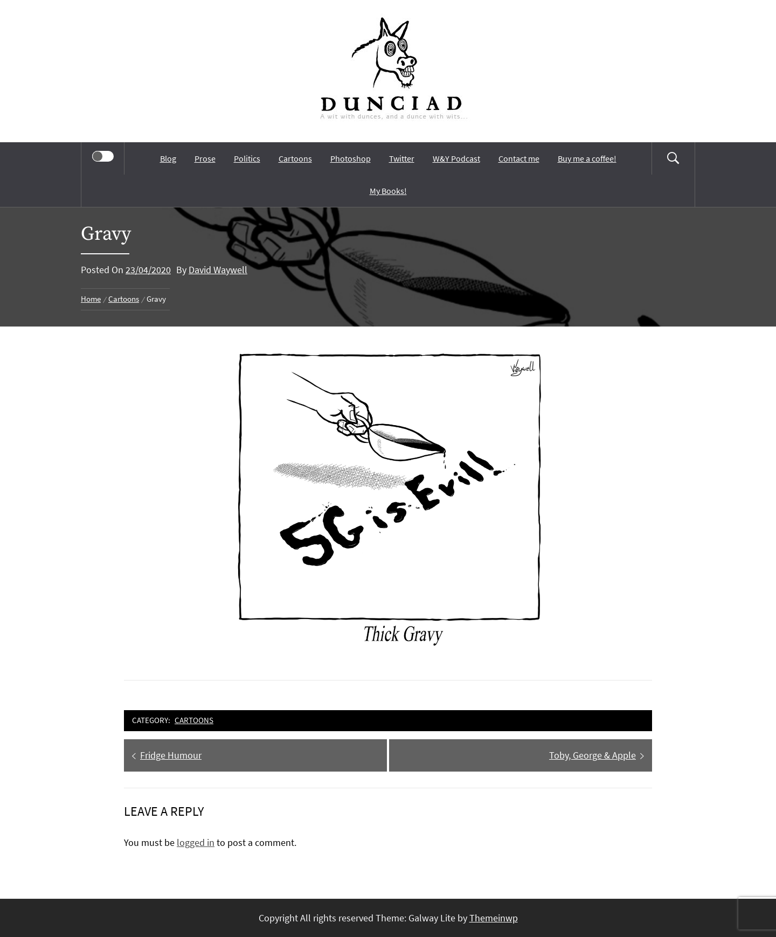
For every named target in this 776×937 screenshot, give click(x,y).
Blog (168, 158)
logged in (195, 842)
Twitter (401, 158)
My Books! (388, 190)
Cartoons (295, 158)
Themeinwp (493, 918)
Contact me (518, 158)
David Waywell (218, 269)
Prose (205, 158)
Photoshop (350, 158)
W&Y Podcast (456, 158)
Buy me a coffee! (587, 158)
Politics (247, 158)
